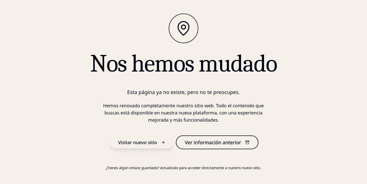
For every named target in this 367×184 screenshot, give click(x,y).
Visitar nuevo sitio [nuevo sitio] (141, 142)
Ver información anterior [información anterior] (217, 142)
